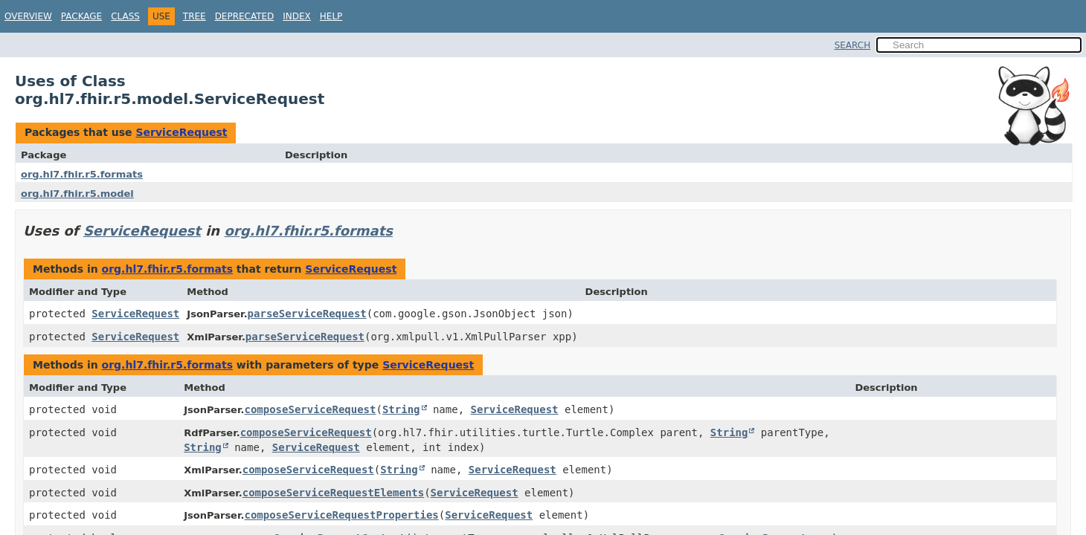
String (401, 409)
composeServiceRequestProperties (341, 515)
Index (297, 16)
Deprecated (244, 16)
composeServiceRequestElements (333, 493)
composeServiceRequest (310, 409)
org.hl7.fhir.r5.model (77, 193)
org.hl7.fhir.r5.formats (82, 174)
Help (331, 16)
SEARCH (853, 45)
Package (81, 16)
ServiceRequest (181, 132)
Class (125, 16)
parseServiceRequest (307, 314)
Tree (194, 16)
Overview (28, 16)
